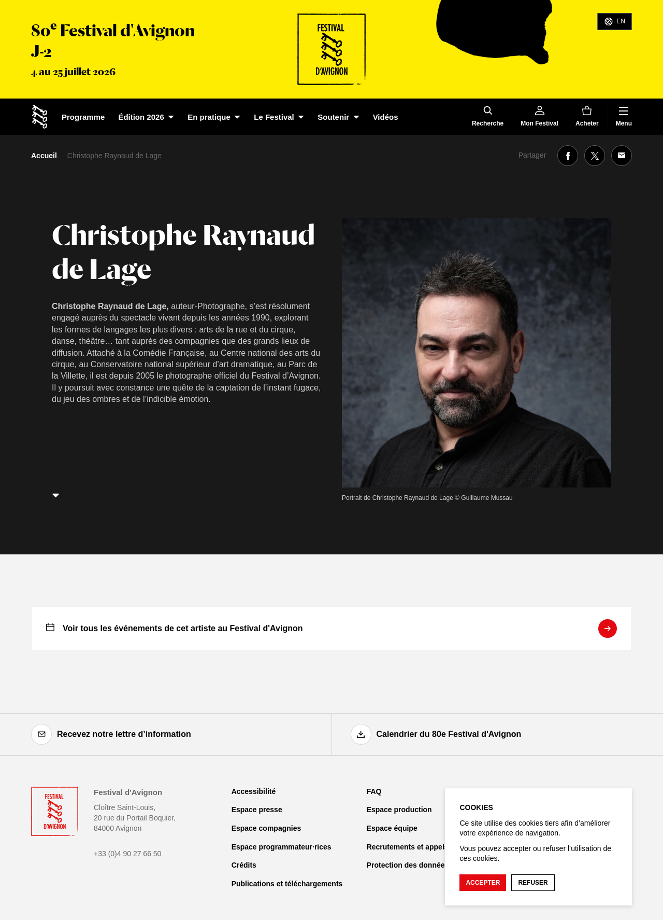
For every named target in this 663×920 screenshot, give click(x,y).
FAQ (374, 791)
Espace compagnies (266, 828)
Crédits (244, 865)
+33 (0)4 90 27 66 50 (127, 853)
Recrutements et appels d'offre (420, 847)
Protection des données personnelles (431, 865)
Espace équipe (392, 828)
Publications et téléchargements (287, 884)
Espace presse (257, 809)
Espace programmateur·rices (282, 847)
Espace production (399, 809)
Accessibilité (254, 791)
